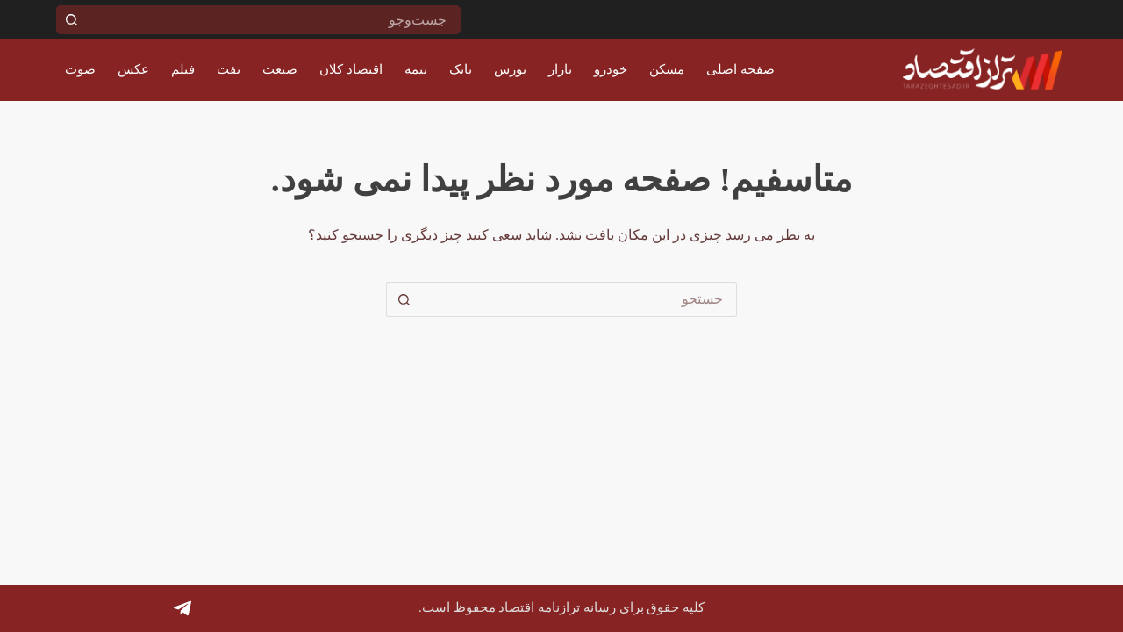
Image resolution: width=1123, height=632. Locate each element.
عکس (133, 69)
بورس (510, 69)
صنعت (279, 69)
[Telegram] (182, 608)
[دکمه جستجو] (70, 19)
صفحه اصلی (740, 69)
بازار (560, 69)
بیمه (415, 69)
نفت (228, 69)
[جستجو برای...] (273, 19)
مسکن (666, 69)
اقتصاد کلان (351, 69)
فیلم (183, 69)
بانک (460, 69)
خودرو (610, 69)
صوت (80, 69)
